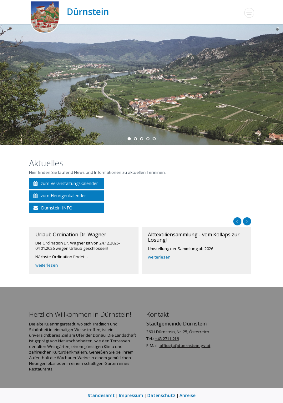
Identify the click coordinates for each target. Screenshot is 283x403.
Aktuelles (46, 163)
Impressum (131, 395)
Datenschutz (161, 395)
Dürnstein (69, 12)
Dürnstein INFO (53, 208)
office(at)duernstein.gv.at (184, 345)
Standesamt (101, 395)
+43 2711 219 (167, 338)
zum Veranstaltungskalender (65, 183)
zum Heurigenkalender (59, 196)
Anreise (187, 395)
